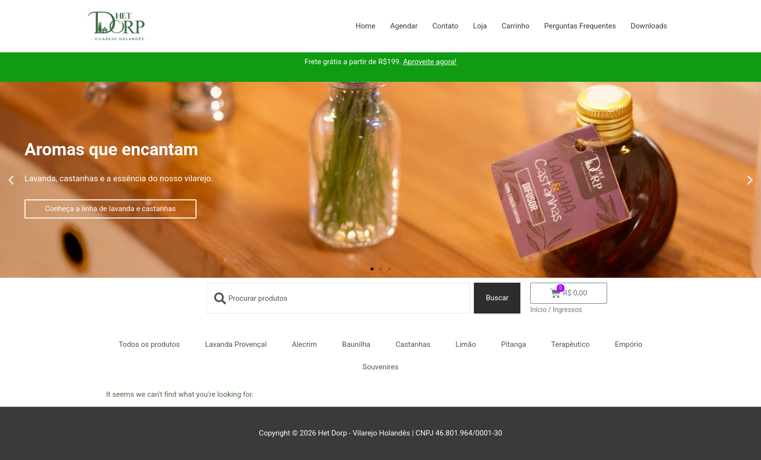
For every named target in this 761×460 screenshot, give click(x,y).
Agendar (403, 26)
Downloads (649, 26)
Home (365, 26)
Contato (445, 26)
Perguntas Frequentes (580, 26)
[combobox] (338, 298)
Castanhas (412, 344)
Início (538, 310)
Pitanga (513, 344)
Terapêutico (570, 344)
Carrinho (516, 26)
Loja (480, 26)
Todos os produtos (149, 344)
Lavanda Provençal (236, 344)
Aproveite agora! (430, 61)
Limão (466, 344)
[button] (11, 180)
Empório (628, 344)
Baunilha (356, 344)
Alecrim (304, 344)
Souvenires (380, 367)
